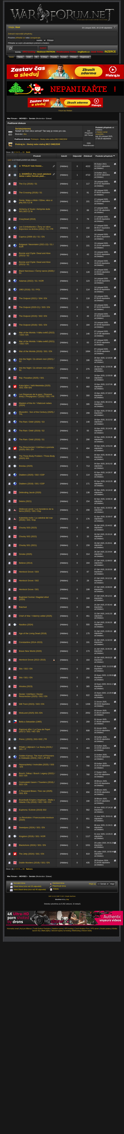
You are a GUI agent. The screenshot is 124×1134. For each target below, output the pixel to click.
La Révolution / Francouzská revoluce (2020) (36, 818)
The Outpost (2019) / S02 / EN (33, 316)
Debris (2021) (25, 501)
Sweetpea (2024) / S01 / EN (32, 827)
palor (10, 160)
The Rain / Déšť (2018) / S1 (31, 439)
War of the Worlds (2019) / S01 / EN (35, 351)
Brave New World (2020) (30, 651)
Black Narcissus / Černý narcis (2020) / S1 (37, 272)
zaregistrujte (35, 38)
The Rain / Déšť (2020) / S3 (31, 422)
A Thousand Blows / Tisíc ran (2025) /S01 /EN (35, 792)
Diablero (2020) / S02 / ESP (32, 475)
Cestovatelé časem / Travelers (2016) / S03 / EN (37, 783)
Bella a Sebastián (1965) (30, 721)
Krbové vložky (87, 931)
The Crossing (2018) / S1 (30, 192)
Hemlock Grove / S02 (29, 580)
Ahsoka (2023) (25, 686)
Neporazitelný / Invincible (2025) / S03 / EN (36, 765)
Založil (64, 156)
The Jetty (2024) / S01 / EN (31, 854)
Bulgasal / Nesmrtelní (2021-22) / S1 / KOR (36, 245)
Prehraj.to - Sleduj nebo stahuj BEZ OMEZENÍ (49, 139)
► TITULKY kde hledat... (31, 166)
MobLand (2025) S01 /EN (30, 713)
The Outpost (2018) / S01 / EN (33, 325)
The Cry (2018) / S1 (28, 184)
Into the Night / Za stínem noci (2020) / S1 (36, 369)
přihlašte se (20, 38)
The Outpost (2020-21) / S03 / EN (34, 307)
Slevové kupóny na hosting (61, 931)
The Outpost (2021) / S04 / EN (33, 298)
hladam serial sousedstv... (101, 133)
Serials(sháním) (23, 128)
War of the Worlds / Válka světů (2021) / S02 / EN (37, 342)
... (21, 152)
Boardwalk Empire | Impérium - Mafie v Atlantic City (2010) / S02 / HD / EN (37, 801)
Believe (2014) (25, 563)
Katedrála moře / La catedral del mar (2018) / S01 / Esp (36, 519)
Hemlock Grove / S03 (29, 572)
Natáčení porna (57, 928)
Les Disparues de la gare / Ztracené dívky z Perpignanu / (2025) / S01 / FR (36, 395)
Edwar (48, 118)
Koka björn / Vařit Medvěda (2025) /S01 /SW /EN (35, 386)
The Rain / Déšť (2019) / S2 (31, 430)
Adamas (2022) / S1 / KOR (31, 281)
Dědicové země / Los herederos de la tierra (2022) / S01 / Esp (36, 510)
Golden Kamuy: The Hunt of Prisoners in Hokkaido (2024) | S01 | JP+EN (36, 757)
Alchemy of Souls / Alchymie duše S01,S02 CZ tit (34, 210)
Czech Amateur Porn (82, 928)
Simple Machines (70, 896)
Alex (25, 134)
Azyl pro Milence (26, 928)
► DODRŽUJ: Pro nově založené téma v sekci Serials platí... (35, 175)
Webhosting (76, 931)
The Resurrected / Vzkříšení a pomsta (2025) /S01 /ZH (36, 448)
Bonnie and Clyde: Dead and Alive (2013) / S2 (35, 254)
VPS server (95, 928)
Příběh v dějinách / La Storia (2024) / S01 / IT (36, 748)
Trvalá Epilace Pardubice (42, 928)
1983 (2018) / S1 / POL (29, 289)
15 (23, 152)
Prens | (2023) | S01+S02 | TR (33, 739)
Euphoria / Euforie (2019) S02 (32, 810)
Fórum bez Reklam (65, 111)
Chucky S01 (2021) (28, 545)
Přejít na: (92, 884)
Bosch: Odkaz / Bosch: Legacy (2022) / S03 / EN (37, 774)
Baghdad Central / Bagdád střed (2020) (34, 598)
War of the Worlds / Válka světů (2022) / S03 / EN (37, 333)
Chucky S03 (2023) (28, 527)
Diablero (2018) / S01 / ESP (32, 483)
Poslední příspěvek (105, 156)
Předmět (37, 156)
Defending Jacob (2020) (30, 492)
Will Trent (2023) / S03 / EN (31, 704)
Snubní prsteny (105, 928)
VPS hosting (68, 928)
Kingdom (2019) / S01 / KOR (32, 836)
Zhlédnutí (88, 156)
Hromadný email (13, 928)
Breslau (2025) (26, 466)
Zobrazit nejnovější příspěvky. (20, 34)
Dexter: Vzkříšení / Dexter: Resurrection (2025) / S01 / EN (33, 695)
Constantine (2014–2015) (30, 642)
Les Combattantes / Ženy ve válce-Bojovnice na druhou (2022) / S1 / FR (36, 228)
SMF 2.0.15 (51, 896)
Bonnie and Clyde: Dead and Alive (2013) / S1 (35, 263)
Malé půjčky (46, 931)
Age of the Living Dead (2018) (32, 633)
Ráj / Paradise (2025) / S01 (31, 378)
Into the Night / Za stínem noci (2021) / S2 (36, 360)
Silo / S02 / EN (25, 668)
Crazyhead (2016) (27, 219)
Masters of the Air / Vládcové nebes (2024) (35, 404)
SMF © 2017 (60, 896)
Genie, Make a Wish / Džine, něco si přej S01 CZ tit (35, 201)
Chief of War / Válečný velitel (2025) (35, 616)
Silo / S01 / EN (25, 677)
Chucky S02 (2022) (28, 536)
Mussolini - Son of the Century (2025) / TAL (37, 413)
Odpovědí (77, 156)
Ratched (23, 607)
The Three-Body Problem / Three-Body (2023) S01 (37, 457)
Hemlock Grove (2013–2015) (32, 660)
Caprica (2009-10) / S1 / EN (32, 237)
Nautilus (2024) (26, 624)
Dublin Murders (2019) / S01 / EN (34, 862)
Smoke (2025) (25, 554)
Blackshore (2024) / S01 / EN (32, 845)
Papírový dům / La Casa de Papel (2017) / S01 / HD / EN (34, 730)
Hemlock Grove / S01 (29, 589)
